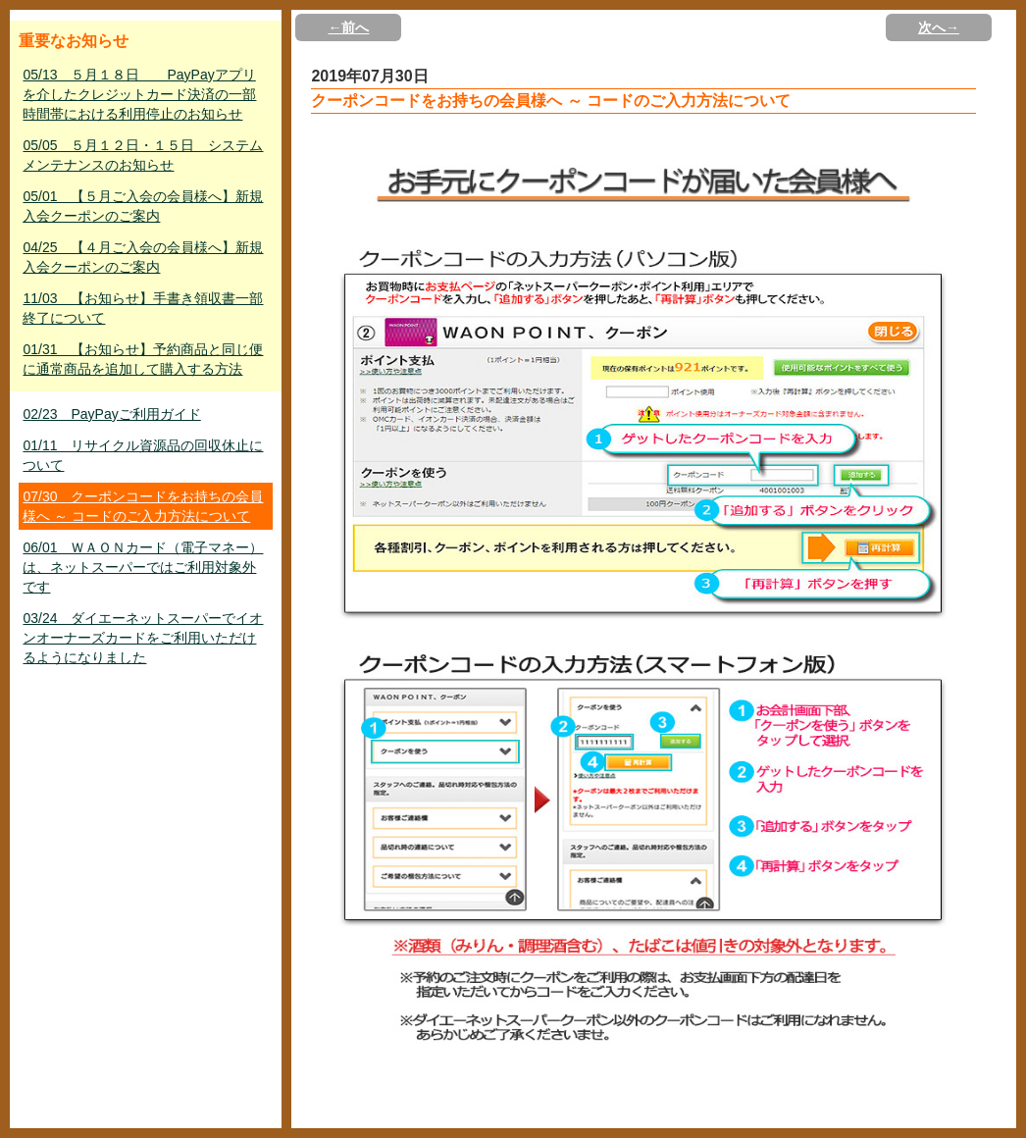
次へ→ (938, 27)
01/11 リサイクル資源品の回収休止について (143, 455)
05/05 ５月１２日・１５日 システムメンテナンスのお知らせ (143, 155)
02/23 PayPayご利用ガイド (111, 414)
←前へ (348, 27)
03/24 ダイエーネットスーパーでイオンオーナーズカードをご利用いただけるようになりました (143, 637)
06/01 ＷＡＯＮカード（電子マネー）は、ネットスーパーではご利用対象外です (143, 567)
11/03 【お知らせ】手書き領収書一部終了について (143, 308)
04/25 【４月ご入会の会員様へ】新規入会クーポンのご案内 (143, 257)
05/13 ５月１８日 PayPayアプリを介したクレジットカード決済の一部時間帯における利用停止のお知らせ (139, 94)
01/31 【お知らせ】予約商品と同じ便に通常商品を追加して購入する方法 (143, 359)
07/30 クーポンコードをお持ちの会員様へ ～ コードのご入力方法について (143, 506)
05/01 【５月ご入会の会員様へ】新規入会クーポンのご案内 (143, 206)
